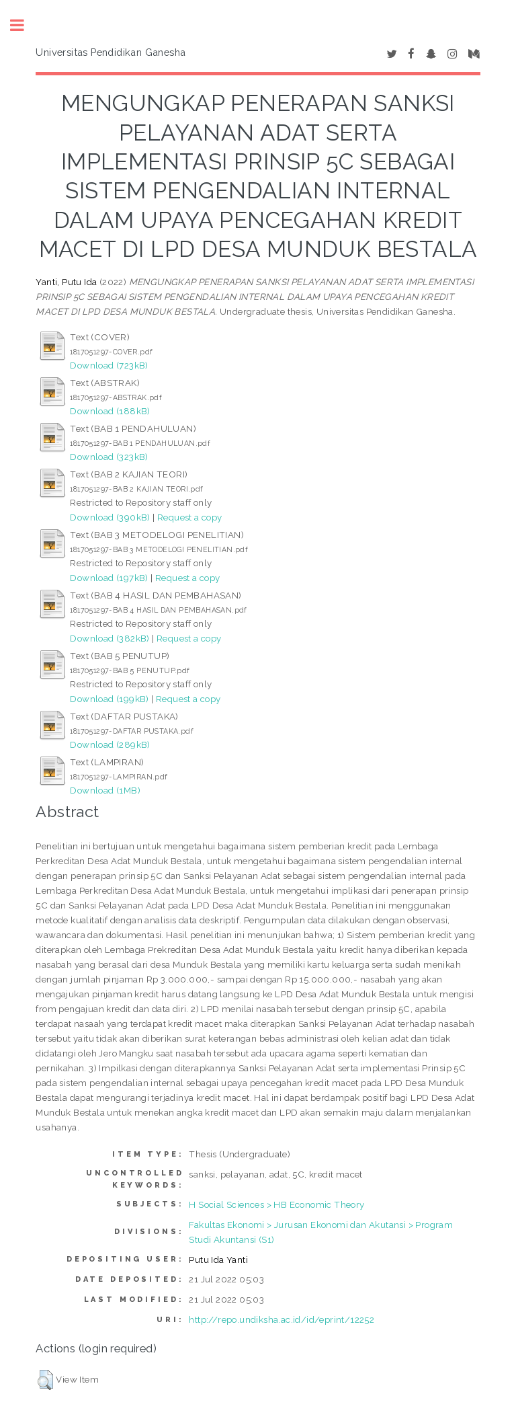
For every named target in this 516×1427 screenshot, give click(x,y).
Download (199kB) (109, 698)
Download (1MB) (105, 790)
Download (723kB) (109, 365)
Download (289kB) (110, 744)
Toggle (24, 25)
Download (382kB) (109, 638)
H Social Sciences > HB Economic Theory (276, 1204)
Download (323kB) (109, 456)
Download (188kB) (110, 411)
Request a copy (189, 517)
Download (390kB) (110, 517)
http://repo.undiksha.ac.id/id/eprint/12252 (281, 1319)
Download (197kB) (109, 577)
